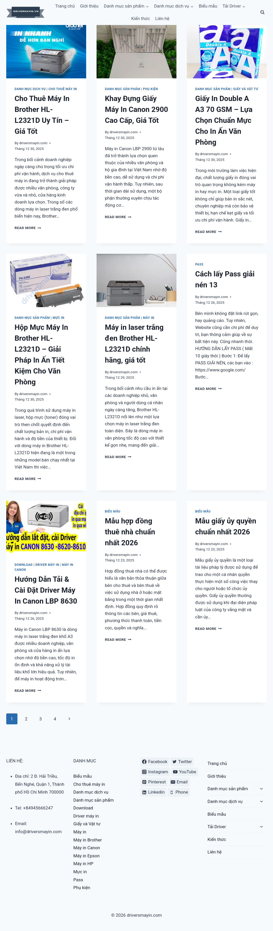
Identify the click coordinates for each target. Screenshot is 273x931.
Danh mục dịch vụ (30, 89)
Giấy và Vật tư (245, 89)
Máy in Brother (87, 840)
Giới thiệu (216, 776)
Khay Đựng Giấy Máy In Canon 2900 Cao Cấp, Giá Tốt (136, 109)
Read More (28, 228)
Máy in (148, 318)
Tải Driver (216, 826)
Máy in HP (83, 863)
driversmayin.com (33, 143)
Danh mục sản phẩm (122, 89)
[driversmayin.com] (25, 12)
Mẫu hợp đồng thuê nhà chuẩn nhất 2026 (130, 532)
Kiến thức (140, 18)
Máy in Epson (86, 855)
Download (24, 565)
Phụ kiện (150, 89)
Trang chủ (217, 763)
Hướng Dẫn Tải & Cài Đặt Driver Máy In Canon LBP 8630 (46, 590)
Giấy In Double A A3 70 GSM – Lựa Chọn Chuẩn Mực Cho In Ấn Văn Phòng (223, 120)
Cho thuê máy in (62, 89)
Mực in (58, 318)
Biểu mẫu (112, 511)
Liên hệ (162, 18)
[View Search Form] (262, 12)
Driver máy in (47, 565)
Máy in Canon (86, 847)
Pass (199, 264)
